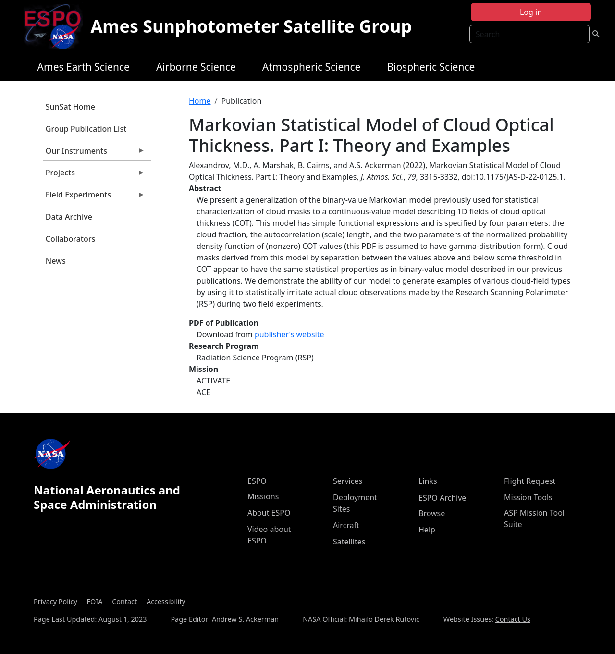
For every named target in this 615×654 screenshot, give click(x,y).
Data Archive (69, 216)
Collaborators (70, 239)
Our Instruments (94, 153)
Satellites (349, 541)
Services (347, 481)
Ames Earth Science (83, 67)
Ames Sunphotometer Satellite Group (251, 26)
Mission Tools (528, 497)
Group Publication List (86, 128)
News (56, 261)
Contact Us (512, 619)
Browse (431, 513)
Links (427, 481)
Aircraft (346, 525)
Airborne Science (196, 67)
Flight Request (529, 481)
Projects (94, 175)
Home (200, 101)
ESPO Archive (442, 498)
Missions (263, 496)
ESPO (257, 481)
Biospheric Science (431, 67)
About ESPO (268, 512)
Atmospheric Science (311, 67)
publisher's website (289, 334)
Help (426, 529)
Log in (531, 12)
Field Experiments (94, 197)
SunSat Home (70, 106)
